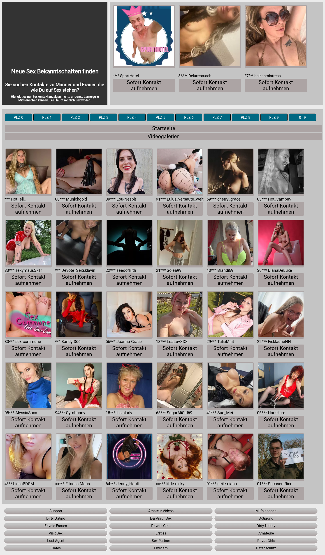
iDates (56, 548)
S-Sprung (266, 518)
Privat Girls (266, 541)
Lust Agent (55, 541)
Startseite (163, 128)
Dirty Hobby (266, 526)
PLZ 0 (18, 117)
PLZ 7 (217, 117)
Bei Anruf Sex (161, 518)
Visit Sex (56, 533)
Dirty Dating (55, 518)
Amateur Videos (161, 511)
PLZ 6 (189, 117)
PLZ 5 (160, 117)
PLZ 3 (103, 117)
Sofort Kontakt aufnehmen (144, 85)
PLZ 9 (274, 117)
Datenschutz (266, 548)
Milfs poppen (265, 511)
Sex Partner (161, 541)
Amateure (266, 533)
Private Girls (160, 526)
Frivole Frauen (55, 526)
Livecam (161, 548)
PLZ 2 (75, 117)
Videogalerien (164, 136)
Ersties (161, 533)
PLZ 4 (132, 117)
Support (55, 511)
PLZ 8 (245, 117)
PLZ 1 (47, 117)
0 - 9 (302, 117)
